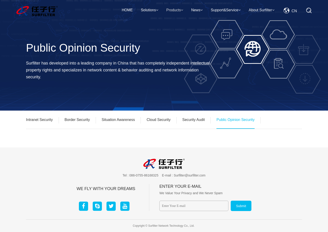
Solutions (149, 10)
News (197, 10)
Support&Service (226, 10)
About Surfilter (261, 10)
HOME (127, 10)
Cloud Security (158, 120)
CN (290, 11)
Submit (241, 206)
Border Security (77, 120)
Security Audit (193, 120)
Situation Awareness (118, 120)
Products (174, 10)
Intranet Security (39, 120)
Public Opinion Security (235, 120)
